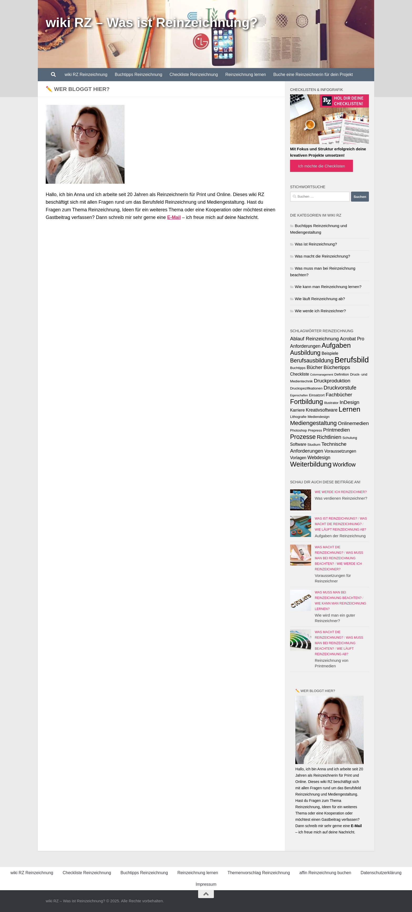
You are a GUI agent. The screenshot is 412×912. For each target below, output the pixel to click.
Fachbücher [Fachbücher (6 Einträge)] (339, 394)
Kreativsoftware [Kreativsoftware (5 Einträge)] (322, 410)
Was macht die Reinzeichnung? (322, 256)
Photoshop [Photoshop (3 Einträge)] (298, 430)
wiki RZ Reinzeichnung (86, 74)
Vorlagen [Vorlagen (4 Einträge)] (298, 457)
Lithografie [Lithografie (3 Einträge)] (298, 417)
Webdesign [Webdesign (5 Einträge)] (318, 457)
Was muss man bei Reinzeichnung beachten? (339, 558)
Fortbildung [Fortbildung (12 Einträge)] (306, 401)
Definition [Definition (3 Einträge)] (341, 374)
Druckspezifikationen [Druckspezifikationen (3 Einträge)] (306, 388)
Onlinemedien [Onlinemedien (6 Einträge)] (353, 423)
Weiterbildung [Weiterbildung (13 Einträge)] (311, 464)
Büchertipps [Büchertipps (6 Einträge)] (337, 367)
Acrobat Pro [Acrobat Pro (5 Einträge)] (352, 338)
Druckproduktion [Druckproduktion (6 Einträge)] (332, 380)
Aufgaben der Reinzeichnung (340, 536)
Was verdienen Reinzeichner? (341, 498)
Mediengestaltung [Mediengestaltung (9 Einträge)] (313, 423)
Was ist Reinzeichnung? (316, 244)
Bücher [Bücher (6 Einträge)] (314, 367)
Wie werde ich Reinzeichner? (320, 311)
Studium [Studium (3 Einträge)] (313, 445)
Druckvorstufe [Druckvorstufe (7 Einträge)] (340, 388)
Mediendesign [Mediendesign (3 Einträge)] (318, 417)
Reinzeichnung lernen (245, 74)
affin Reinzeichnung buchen (325, 872)
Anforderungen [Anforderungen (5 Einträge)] (305, 346)
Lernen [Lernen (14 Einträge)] (349, 409)
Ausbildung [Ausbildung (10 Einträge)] (305, 352)
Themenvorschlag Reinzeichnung (259, 872)
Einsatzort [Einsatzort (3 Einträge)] (317, 395)
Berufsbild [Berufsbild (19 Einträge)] (351, 359)
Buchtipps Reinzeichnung (138, 74)
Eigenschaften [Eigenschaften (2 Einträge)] (299, 395)
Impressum (205, 884)
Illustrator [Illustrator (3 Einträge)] (331, 403)
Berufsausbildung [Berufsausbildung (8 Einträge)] (311, 360)
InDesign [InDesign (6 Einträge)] (349, 402)
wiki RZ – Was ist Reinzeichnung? (152, 22)
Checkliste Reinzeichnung (193, 74)
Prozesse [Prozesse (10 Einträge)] (303, 436)
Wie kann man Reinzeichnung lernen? (328, 286)
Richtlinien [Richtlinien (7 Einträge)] (329, 437)
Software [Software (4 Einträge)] (298, 444)
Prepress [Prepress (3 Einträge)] (315, 430)
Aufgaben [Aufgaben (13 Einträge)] (336, 345)
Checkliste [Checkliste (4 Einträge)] (299, 374)
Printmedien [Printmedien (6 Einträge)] (336, 430)
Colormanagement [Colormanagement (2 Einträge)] (321, 374)
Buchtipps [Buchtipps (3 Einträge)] (298, 368)
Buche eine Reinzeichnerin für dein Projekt (313, 74)
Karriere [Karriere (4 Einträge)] (297, 410)
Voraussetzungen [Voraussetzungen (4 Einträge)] (340, 451)
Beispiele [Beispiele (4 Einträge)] (330, 353)
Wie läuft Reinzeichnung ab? (320, 298)
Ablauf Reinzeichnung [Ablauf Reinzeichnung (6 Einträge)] (314, 338)
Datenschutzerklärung (381, 872)
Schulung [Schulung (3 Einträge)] (349, 438)
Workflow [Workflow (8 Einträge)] (344, 465)
